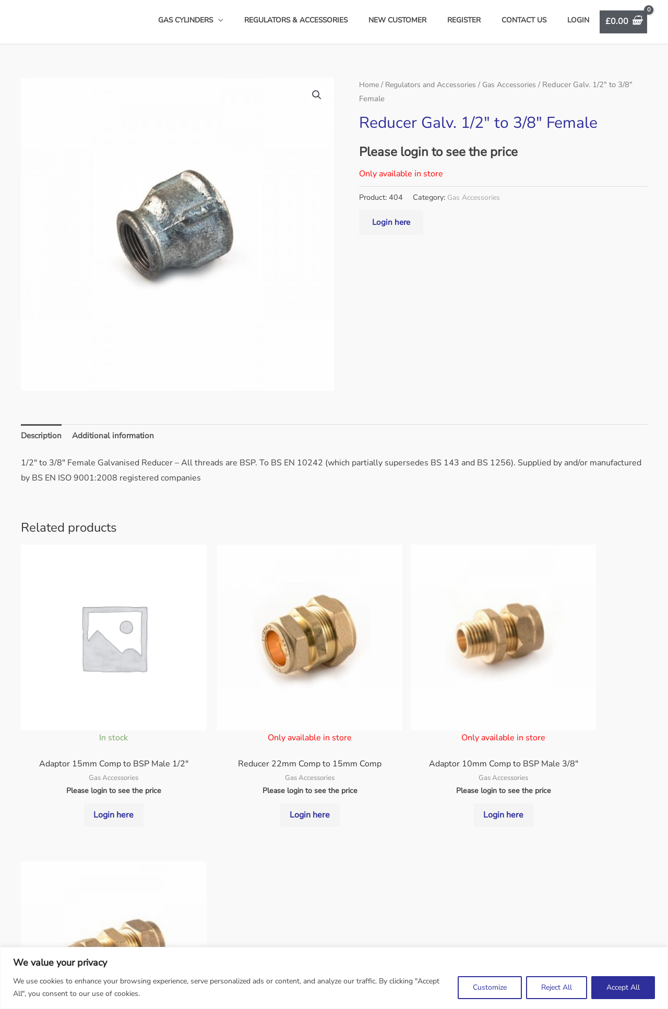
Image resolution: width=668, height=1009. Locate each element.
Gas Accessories (516, 91)
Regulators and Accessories (434, 91)
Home (369, 91)
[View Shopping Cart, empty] (623, 25)
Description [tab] (42, 442)
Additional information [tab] (117, 442)
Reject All (556, 987)
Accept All (623, 987)
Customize (490, 987)
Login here (392, 229)
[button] (316, 101)
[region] (334, 978)
